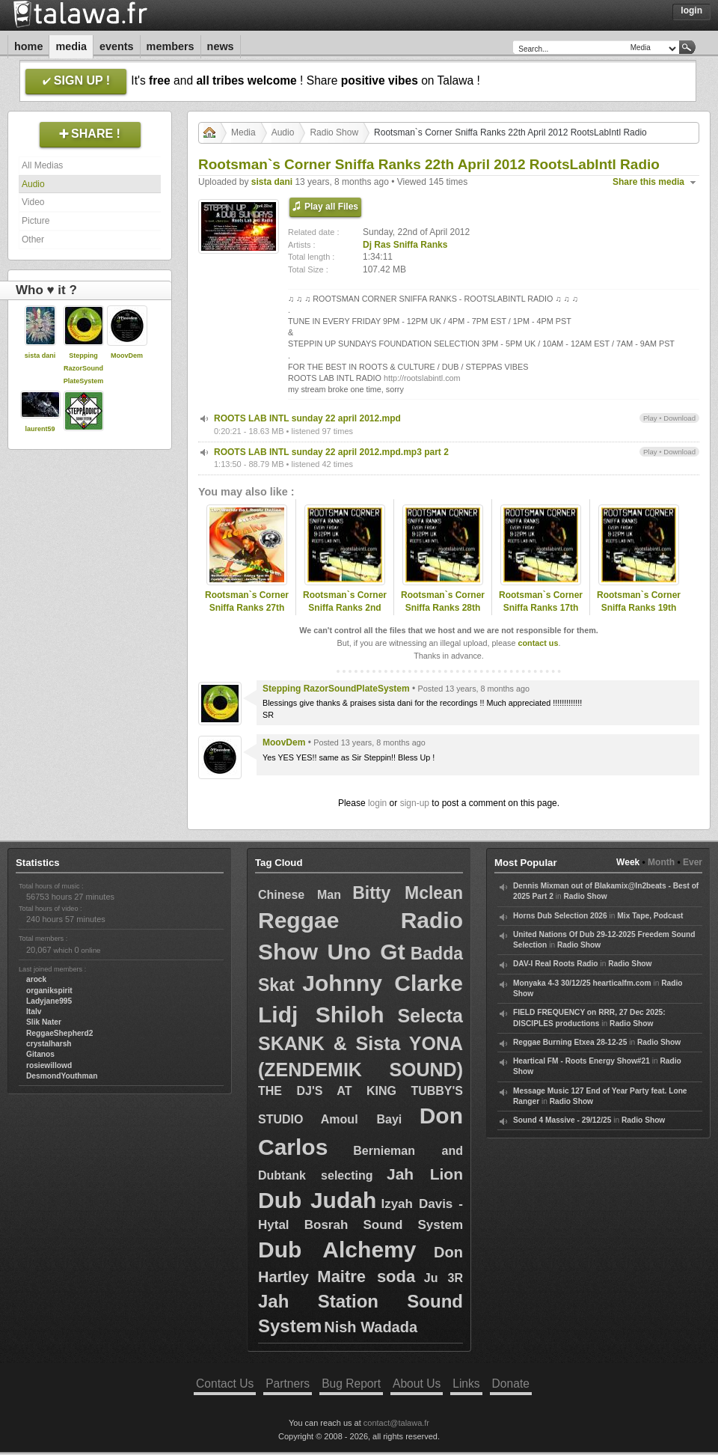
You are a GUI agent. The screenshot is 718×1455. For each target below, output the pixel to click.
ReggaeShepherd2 (59, 1033)
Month (661, 862)
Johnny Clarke (382, 983)
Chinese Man (299, 894)
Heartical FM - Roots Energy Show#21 (581, 1061)
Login (691, 10)
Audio (33, 184)
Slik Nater (43, 1022)
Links (465, 1383)
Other (33, 239)
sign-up (414, 803)
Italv (33, 1011)
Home (28, 46)
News (220, 46)
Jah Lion (425, 1174)
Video (33, 202)
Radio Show (334, 132)
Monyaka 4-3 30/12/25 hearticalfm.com (582, 983)
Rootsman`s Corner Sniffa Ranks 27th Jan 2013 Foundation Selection (246, 614)
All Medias (42, 165)
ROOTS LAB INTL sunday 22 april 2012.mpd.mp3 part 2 (331, 452)
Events (116, 46)
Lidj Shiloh (321, 1014)
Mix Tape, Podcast (650, 916)
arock (36, 979)
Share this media (648, 182)
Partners (288, 1383)
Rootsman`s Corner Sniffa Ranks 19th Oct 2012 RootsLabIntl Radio (639, 614)
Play (650, 418)
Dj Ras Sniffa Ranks (405, 245)
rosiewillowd (49, 1065)
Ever (692, 862)
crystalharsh (49, 1044)
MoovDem (127, 355)
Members (170, 46)
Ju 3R (443, 1278)
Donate (511, 1383)
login (377, 803)
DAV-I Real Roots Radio (555, 964)
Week (627, 862)
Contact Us (225, 1383)
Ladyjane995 (49, 1001)
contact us (538, 642)
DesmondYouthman (61, 1076)
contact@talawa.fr (396, 1422)
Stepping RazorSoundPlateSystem (84, 368)
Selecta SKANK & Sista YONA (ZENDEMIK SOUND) (360, 1042)
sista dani (40, 355)
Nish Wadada (370, 1327)
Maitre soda (366, 1276)
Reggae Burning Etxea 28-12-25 (570, 1042)
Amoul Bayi (361, 1119)
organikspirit (49, 990)
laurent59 (40, 429)
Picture (35, 221)
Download (679, 418)
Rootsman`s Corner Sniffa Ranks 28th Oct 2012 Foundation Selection (443, 614)
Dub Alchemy (337, 1249)
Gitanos (40, 1054)
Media (71, 46)
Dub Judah (317, 1200)
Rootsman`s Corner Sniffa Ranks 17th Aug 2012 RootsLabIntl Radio (541, 614)
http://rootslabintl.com (422, 377)
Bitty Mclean (407, 893)
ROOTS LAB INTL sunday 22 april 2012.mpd (307, 418)
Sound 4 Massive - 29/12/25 (562, 1120)
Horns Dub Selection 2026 (560, 916)
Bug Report (351, 1383)
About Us (417, 1383)
